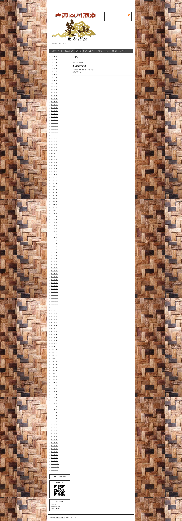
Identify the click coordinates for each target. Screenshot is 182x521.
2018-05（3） (54, 222)
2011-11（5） (54, 442)
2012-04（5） (54, 430)
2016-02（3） (54, 301)
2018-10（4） (54, 207)
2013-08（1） (54, 391)
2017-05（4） (54, 255)
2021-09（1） (54, 108)
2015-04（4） (54, 331)
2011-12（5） (54, 439)
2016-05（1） (54, 292)
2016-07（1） (54, 286)
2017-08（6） (54, 246)
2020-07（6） (54, 150)
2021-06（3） (54, 117)
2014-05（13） (55, 364)
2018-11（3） (54, 204)
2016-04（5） (54, 295)
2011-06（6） (54, 458)
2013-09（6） (54, 388)
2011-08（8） (54, 452)
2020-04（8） (54, 159)
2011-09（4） (54, 449)
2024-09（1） (54, 77)
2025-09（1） (54, 59)
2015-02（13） (55, 337)
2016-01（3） (54, 304)
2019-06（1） (54, 189)
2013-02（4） (54, 400)
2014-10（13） (55, 349)
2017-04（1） (54, 258)
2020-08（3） (54, 147)
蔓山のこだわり (88, 51)
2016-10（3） (54, 277)
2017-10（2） (54, 240)
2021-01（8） (54, 132)
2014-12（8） (54, 343)
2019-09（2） (54, 180)
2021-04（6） (54, 123)
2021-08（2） (54, 111)
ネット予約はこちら (67, 51)
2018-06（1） (54, 219)
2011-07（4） (54, 455)
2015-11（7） (54, 310)
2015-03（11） (55, 334)
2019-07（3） (54, 186)
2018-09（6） (54, 210)
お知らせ (78, 51)
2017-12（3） (54, 234)
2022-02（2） (54, 92)
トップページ (54, 51)
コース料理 (98, 51)
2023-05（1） (54, 83)
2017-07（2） (54, 249)
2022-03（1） (54, 89)
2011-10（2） (54, 445)
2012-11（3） (54, 409)
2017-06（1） (54, 252)
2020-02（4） (54, 165)
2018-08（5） (54, 213)
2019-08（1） (54, 183)
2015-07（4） (54, 322)
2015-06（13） (55, 325)
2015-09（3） (54, 316)
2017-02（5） (54, 264)
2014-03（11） (55, 370)
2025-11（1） (54, 56)
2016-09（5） (54, 280)
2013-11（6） (54, 382)
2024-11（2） (54, 74)
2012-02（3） (54, 433)
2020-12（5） (54, 135)
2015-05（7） (54, 328)
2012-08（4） (54, 418)
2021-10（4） (54, 104)
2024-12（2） (54, 71)
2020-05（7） (54, 156)
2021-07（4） (54, 114)
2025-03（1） (54, 62)
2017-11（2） (54, 237)
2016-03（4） (54, 298)
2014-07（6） (54, 358)
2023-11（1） (54, 80)
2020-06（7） (54, 153)
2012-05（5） (54, 427)
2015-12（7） (54, 307)
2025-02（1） (54, 65)
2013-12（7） (54, 379)
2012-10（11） (55, 412)
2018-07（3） (54, 216)
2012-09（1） (54, 415)
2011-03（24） (55, 467)
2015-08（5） (54, 319)
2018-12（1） (54, 201)
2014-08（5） (54, 355)
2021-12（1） (54, 98)
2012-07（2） (54, 421)
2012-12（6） (54, 406)
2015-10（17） (55, 313)
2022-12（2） (54, 86)
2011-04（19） (55, 464)
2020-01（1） (54, 168)
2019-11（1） (54, 174)
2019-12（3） (54, 171)
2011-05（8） (54, 461)
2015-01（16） (55, 340)
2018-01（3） (54, 231)
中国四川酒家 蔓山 (59, 517)
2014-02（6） (54, 373)
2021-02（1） (54, 129)
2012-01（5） (54, 436)
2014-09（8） (54, 352)
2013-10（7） (54, 385)
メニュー (107, 51)
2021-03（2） (54, 126)
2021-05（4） (54, 120)
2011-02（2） (54, 470)
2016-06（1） (54, 289)
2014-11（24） (55, 346)
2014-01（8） (54, 376)
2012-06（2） (54, 424)
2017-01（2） (54, 267)
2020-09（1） (54, 144)
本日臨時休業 (79, 66)
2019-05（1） (54, 192)
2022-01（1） (54, 95)
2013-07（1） (54, 394)
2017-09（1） (54, 243)
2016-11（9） (54, 273)
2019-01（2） (54, 198)
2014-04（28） (55, 367)
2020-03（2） (54, 162)
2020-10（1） (54, 141)
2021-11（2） (54, 101)
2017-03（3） (54, 261)
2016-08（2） (54, 283)
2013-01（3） (54, 403)
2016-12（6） (54, 270)
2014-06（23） (55, 361)
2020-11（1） (54, 138)
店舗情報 (114, 51)
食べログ (122, 51)
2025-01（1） (54, 68)
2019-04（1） (54, 195)
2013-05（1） (54, 397)
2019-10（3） (54, 177)
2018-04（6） (54, 225)
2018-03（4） (54, 228)
